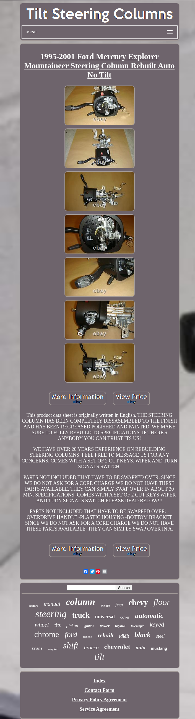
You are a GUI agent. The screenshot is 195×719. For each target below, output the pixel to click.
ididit (124, 636)
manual (52, 604)
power (105, 626)
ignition (89, 626)
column (80, 602)
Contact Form (99, 690)
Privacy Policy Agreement (99, 699)
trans (37, 648)
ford (71, 634)
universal (105, 616)
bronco (91, 647)
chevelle (105, 605)
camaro (33, 605)
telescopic (137, 626)
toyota (120, 626)
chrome (46, 634)
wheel (42, 624)
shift (70, 645)
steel (160, 636)
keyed (157, 624)
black (142, 635)
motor (87, 637)
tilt (99, 657)
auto (140, 647)
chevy (138, 602)
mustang (159, 648)
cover (124, 617)
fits (57, 625)
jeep (119, 604)
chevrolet (117, 646)
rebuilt (105, 635)
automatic (149, 615)
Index (99, 681)
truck (81, 615)
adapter (53, 649)
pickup (72, 625)
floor (162, 602)
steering (51, 614)
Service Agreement (99, 709)
